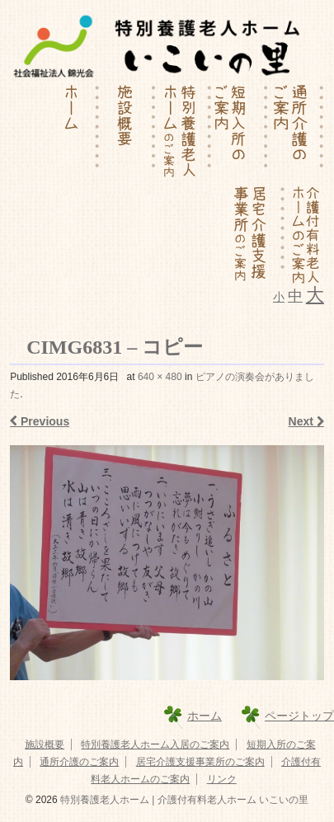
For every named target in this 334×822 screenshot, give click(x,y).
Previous (39, 421)
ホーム (204, 715)
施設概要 (44, 744)
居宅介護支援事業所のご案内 (200, 762)
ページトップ (299, 715)
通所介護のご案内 (79, 762)
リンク (222, 779)
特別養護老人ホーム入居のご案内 (155, 744)
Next (306, 421)
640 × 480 (160, 377)
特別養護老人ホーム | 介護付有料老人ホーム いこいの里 (183, 800)
